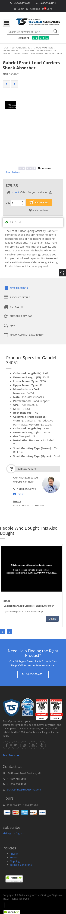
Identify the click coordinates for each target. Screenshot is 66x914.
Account (33, 8)
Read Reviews (13, 172)
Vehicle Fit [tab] (13, 307)
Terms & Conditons (21, 864)
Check (15, 192)
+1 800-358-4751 (16, 784)
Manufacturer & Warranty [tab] (24, 335)
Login (19, 8)
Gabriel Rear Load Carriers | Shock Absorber (29, 605)
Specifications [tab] (16, 288)
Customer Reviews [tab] (18, 316)
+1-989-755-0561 (23, 3)
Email (18, 494)
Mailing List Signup (13, 833)
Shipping (15, 861)
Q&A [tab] (9, 325)
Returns (14, 857)
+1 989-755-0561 (16, 778)
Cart (46, 8)
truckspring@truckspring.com (24, 789)
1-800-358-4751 (47, 3)
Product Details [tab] (17, 297)
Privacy (14, 853)
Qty (7, 202)
